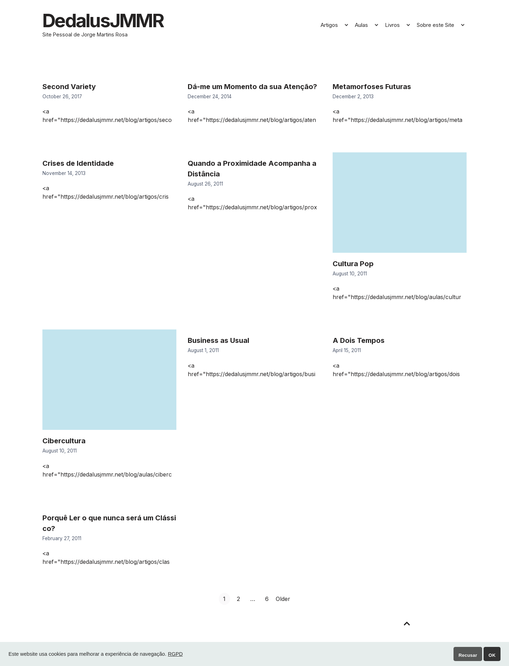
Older (283, 599)
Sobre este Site (435, 25)
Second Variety (69, 87)
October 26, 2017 (62, 97)
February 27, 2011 (61, 539)
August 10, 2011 (350, 275)
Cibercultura (64, 442)
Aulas (361, 25)
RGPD (175, 654)
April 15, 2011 (347, 352)
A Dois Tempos (359, 342)
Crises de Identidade (78, 164)
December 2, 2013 (353, 97)
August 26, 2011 (205, 185)
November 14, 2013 (64, 174)
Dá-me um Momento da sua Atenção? (252, 87)
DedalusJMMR (106, 21)
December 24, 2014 (210, 97)
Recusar (467, 655)
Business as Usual (218, 342)
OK (492, 655)
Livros (392, 25)
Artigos (329, 25)
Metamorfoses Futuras (372, 87)
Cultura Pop (353, 265)
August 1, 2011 (203, 352)
